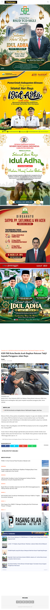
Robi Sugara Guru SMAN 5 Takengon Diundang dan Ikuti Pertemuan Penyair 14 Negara (19, 505)
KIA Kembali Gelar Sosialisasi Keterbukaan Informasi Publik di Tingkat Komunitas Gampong (20, 496)
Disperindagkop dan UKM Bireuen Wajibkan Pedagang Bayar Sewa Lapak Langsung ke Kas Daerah (19, 470)
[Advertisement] (25, 336)
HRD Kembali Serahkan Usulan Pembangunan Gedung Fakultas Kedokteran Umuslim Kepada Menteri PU (18, 479)
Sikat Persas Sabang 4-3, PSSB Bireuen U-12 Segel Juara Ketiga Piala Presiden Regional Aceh (28, 538)
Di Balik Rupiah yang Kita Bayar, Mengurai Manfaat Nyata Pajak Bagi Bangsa (27, 550)
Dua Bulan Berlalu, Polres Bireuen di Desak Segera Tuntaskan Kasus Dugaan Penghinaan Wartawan (27, 564)
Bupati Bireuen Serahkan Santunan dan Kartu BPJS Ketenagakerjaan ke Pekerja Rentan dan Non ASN (20, 487)
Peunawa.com (4, 350)
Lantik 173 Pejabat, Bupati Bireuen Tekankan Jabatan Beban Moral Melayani (27, 544)
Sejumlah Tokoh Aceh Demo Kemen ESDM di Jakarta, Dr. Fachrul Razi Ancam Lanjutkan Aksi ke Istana (27, 558)
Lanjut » (46, 569)
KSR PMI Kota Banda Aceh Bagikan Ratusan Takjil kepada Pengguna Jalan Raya (26, 350)
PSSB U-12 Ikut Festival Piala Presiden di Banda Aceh (15, 461)
